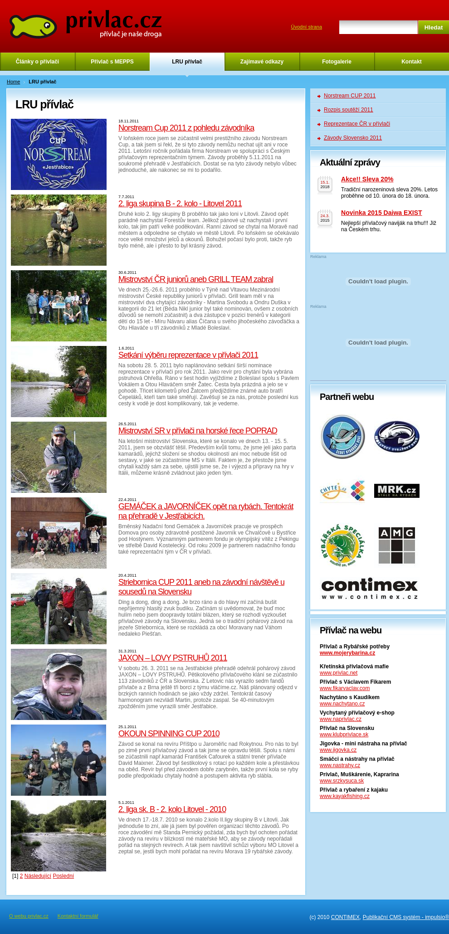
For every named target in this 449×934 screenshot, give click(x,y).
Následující (37, 876)
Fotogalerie (336, 61)
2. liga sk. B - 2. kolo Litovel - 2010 (172, 809)
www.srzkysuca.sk (342, 781)
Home (13, 81)
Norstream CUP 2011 (350, 95)
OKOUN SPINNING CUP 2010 (169, 733)
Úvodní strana (306, 26)
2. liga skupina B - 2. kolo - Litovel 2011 (180, 203)
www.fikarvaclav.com (345, 688)
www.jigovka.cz (338, 750)
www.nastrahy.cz (340, 765)
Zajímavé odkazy (261, 61)
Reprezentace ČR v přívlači (357, 124)
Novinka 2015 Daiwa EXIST (381, 212)
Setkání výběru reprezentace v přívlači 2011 (188, 355)
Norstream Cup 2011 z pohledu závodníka (186, 127)
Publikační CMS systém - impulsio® (406, 917)
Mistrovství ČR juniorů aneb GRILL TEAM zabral (195, 279)
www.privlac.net (338, 673)
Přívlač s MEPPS (112, 61)
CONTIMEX (345, 917)
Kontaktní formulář (78, 916)
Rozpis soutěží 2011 (348, 110)
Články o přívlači (37, 61)
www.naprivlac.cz (340, 719)
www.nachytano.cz (342, 703)
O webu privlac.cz (29, 916)
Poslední (63, 876)
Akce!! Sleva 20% (367, 179)
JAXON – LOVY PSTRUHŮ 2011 (172, 657)
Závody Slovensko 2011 (353, 138)
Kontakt (411, 61)
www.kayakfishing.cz (345, 796)
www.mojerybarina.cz (347, 653)
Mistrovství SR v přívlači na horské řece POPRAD (197, 430)
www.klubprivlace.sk (344, 734)
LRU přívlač (187, 61)
